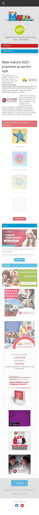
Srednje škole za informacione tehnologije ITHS (17, 86)
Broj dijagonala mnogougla (19, 169)
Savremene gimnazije (9, 85)
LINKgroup (23, 501)
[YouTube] (22, 506)
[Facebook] (17, 506)
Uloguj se (20, 483)
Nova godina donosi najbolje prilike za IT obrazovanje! (19, 250)
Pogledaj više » (19, 218)
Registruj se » (8, 51)
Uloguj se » (7, 45)
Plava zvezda (19, 146)
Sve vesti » (19, 259)
